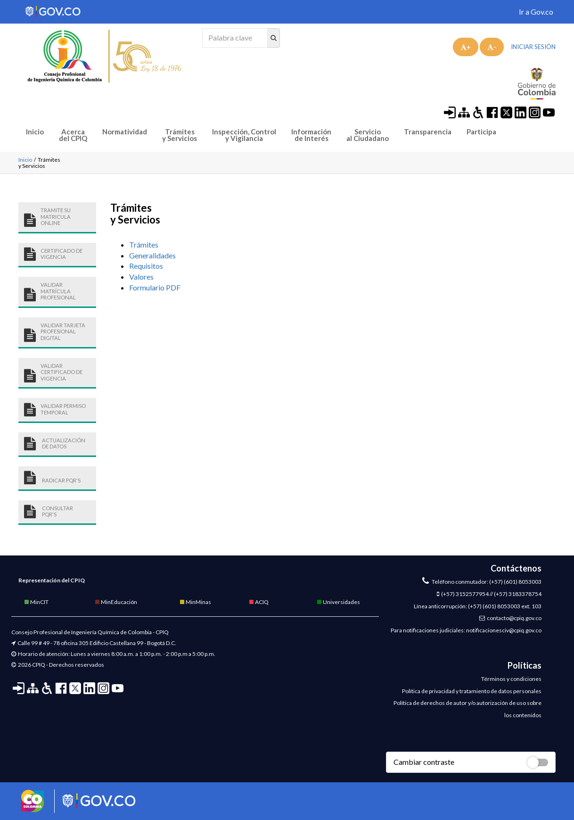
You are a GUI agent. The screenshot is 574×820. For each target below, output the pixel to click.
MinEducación (115, 601)
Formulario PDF (154, 287)
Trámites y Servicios (179, 135)
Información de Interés (311, 135)
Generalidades (152, 255)
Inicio (35, 132)
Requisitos (146, 265)
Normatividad (124, 132)
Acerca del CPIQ (73, 135)
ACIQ (258, 601)
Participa (481, 132)
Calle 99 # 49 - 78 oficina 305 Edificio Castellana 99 (80, 642)
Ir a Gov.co (536, 11)
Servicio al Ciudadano (367, 135)
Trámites (144, 244)
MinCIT (36, 601)
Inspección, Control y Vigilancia (244, 135)
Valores (141, 276)
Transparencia (427, 132)
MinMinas (195, 601)
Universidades (338, 601)
